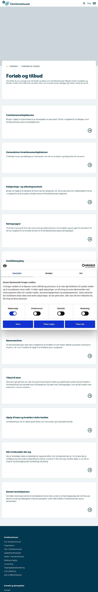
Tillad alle (80, 324)
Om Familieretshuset (12, 542)
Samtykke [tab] (17, 273)
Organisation (9, 545)
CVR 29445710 (10, 571)
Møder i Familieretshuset (14, 557)
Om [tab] (81, 273)
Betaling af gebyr (11, 560)
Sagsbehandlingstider (12, 553)
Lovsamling (8, 564)
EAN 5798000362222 (13, 575)
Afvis (18, 324)
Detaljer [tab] (49, 273)
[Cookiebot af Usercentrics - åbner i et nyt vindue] (84, 266)
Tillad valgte (49, 324)
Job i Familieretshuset (13, 549)
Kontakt (7, 590)
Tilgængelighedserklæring (14, 568)
